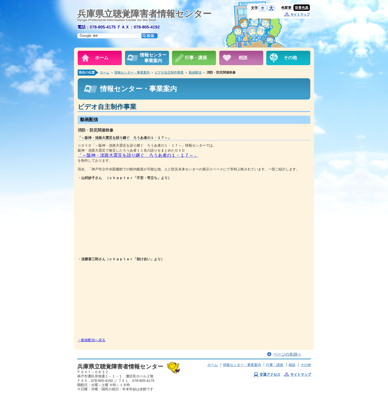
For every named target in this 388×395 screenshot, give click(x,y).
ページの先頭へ (287, 354)
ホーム (104, 72)
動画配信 (195, 72)
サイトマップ (300, 14)
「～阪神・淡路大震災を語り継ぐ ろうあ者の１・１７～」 (138, 155)
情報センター (242, 365)
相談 (292, 365)
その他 (306, 365)
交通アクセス (270, 374)
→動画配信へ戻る (91, 340)
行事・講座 (274, 365)
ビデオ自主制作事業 (169, 72)
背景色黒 (302, 8)
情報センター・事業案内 (132, 72)
